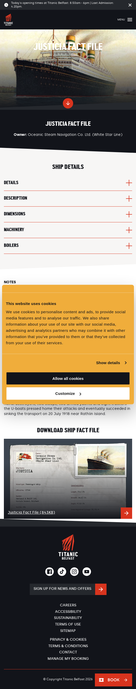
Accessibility (68, 611)
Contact (68, 652)
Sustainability (68, 618)
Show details (108, 363)
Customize (68, 393)
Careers (68, 605)
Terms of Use (68, 624)
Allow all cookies (68, 378)
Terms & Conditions (68, 646)
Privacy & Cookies (68, 639)
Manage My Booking (68, 658)
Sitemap (68, 631)
